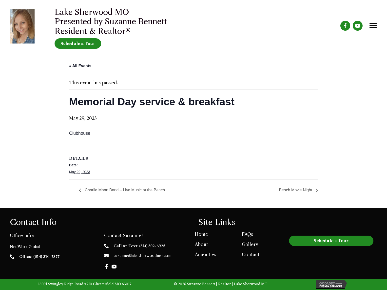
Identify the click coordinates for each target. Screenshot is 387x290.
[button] (106, 266)
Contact (250, 254)
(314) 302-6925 (152, 246)
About (201, 244)
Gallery (250, 244)
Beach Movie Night (296, 190)
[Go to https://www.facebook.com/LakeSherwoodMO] (345, 26)
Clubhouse (79, 133)
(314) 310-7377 (46, 256)
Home (201, 234)
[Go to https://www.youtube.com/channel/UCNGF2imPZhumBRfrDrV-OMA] (358, 26)
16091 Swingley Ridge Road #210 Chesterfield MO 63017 (84, 284)
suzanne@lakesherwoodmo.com (143, 255)
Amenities (205, 254)
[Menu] (373, 26)
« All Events (80, 66)
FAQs (247, 234)
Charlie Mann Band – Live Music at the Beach (124, 190)
